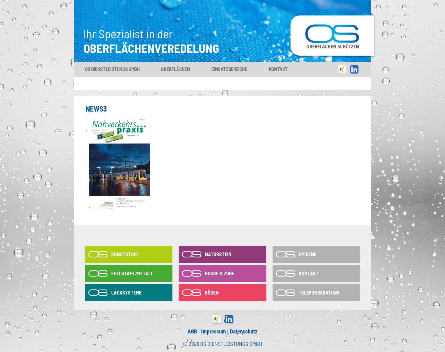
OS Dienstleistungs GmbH (112, 69)
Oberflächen (175, 69)
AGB (192, 331)
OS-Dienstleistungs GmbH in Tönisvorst (332, 18)
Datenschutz (243, 331)
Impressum (213, 331)
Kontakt (278, 69)
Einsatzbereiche (229, 69)
